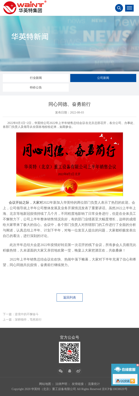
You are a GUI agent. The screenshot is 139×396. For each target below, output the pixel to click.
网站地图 (45, 384)
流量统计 (94, 384)
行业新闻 (36, 77)
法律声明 (61, 384)
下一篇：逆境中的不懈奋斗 (21, 314)
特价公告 (36, 87)
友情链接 (78, 384)
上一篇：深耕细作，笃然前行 (22, 319)
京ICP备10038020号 (114, 389)
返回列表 (69, 297)
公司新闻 (103, 77)
